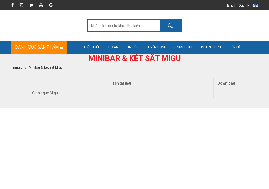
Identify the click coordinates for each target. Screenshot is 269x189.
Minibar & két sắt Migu (46, 67)
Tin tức (132, 47)
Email (231, 5)
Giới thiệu (92, 47)
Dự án (113, 47)
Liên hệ (235, 47)
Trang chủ (18, 67)
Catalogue (183, 47)
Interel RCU (211, 47)
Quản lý (244, 5)
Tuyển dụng (156, 47)
